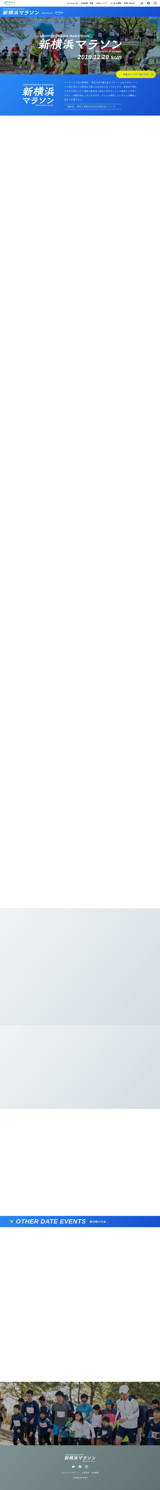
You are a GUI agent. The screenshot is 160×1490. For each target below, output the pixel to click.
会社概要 (95, 1473)
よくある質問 (115, 3)
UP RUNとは (72, 3)
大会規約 (85, 1473)
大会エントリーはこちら (138, 74)
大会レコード (101, 3)
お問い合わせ (129, 3)
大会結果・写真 (87, 3)
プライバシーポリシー (70, 1473)
